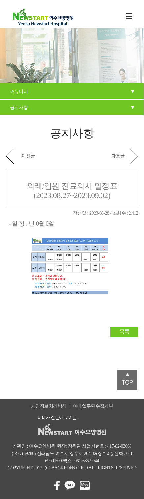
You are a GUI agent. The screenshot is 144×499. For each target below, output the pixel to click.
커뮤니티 (19, 91)
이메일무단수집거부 (93, 406)
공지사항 (19, 107)
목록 (124, 331)
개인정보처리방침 (49, 406)
